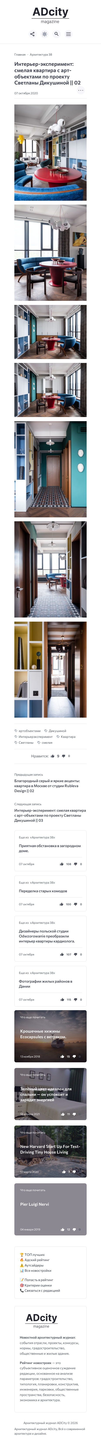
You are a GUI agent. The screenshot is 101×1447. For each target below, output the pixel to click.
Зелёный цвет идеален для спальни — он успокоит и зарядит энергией (46, 1094)
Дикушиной (57, 731)
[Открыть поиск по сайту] (56, 34)
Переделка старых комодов (43, 891)
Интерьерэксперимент (36, 736)
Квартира (68, 736)
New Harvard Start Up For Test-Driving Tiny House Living (50, 1149)
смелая (47, 742)
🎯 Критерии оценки (36, 1285)
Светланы (26, 742)
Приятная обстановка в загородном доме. (50, 848)
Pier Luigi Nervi (34, 1204)
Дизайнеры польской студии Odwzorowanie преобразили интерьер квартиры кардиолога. (47, 936)
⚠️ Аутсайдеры (32, 1265)
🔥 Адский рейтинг (35, 1260)
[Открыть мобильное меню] (68, 34)
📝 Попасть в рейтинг (36, 1280)
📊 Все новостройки (35, 1270)
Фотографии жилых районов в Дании (45, 983)
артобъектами (29, 731)
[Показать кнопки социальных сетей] (33, 34)
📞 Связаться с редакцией (40, 1290)
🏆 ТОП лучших (32, 1254)
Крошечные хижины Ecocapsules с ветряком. (43, 1033)
